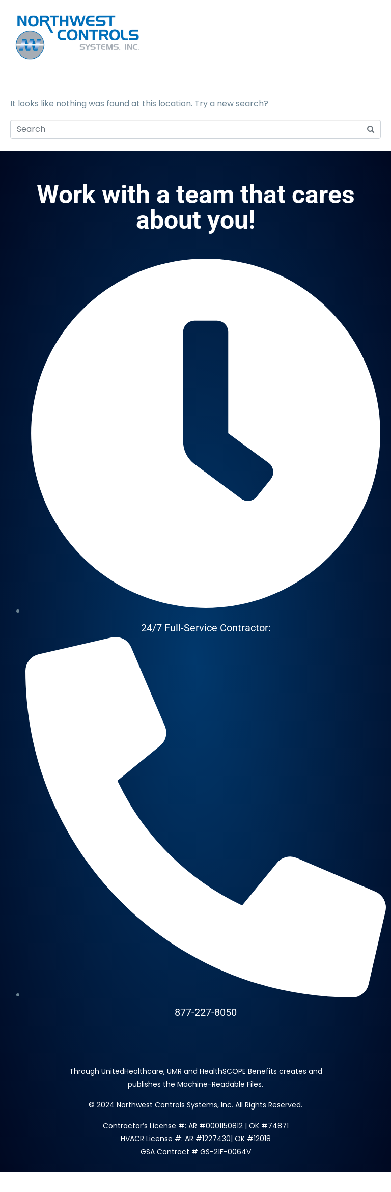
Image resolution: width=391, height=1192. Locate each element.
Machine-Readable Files (219, 1084)
